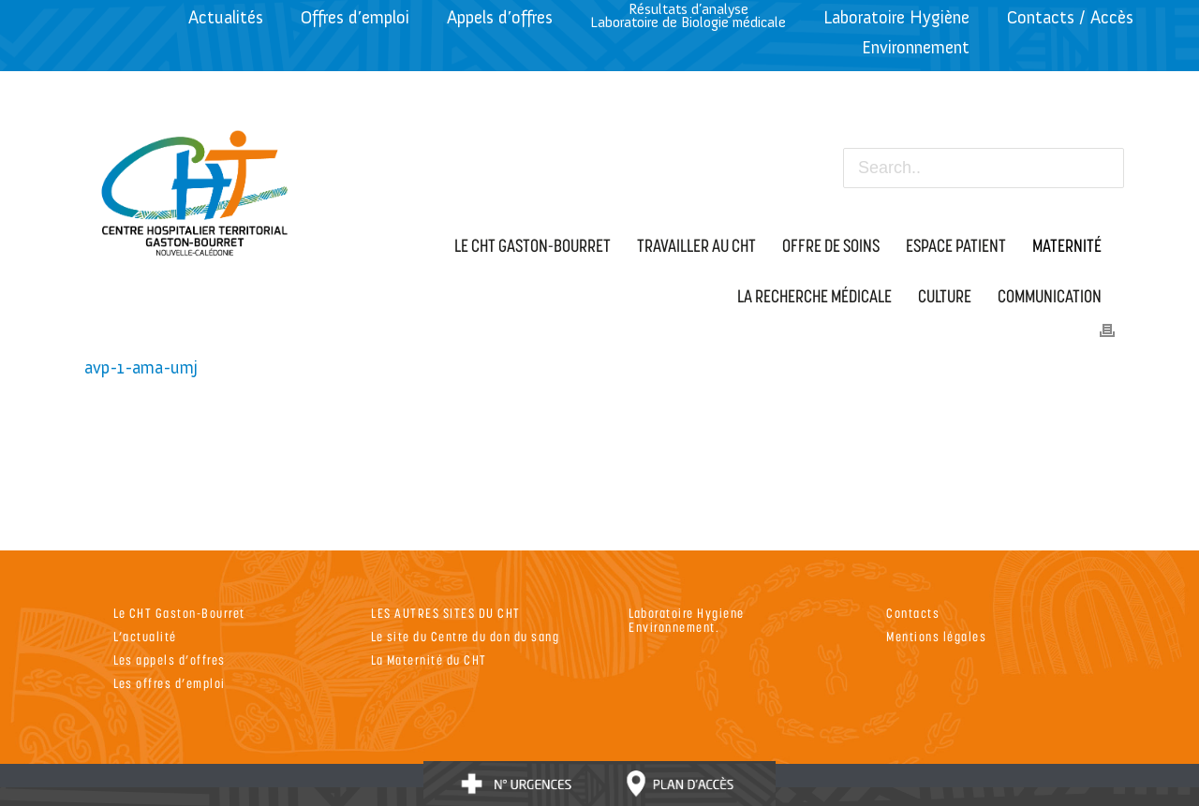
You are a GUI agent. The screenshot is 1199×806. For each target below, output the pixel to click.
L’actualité (145, 636)
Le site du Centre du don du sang (465, 636)
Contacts (913, 613)
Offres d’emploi (355, 17)
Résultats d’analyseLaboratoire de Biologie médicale (688, 15)
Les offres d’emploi (169, 683)
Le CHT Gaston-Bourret (179, 613)
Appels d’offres (500, 17)
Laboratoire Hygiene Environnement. (687, 620)
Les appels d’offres (169, 659)
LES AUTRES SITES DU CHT (446, 613)
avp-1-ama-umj (141, 367)
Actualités (225, 17)
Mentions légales (936, 636)
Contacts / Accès (1070, 17)
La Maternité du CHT (429, 659)
